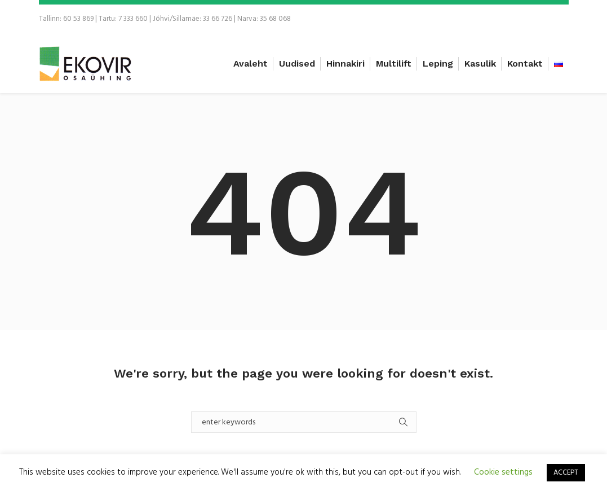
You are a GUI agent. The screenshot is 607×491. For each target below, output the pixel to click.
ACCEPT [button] (565, 473)
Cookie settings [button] (503, 472)
